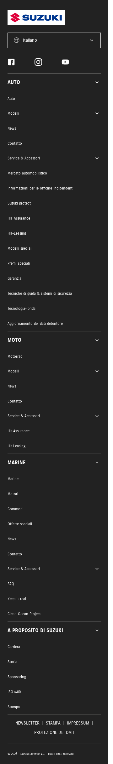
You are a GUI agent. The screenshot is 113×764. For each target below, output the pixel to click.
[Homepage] (36, 17)
